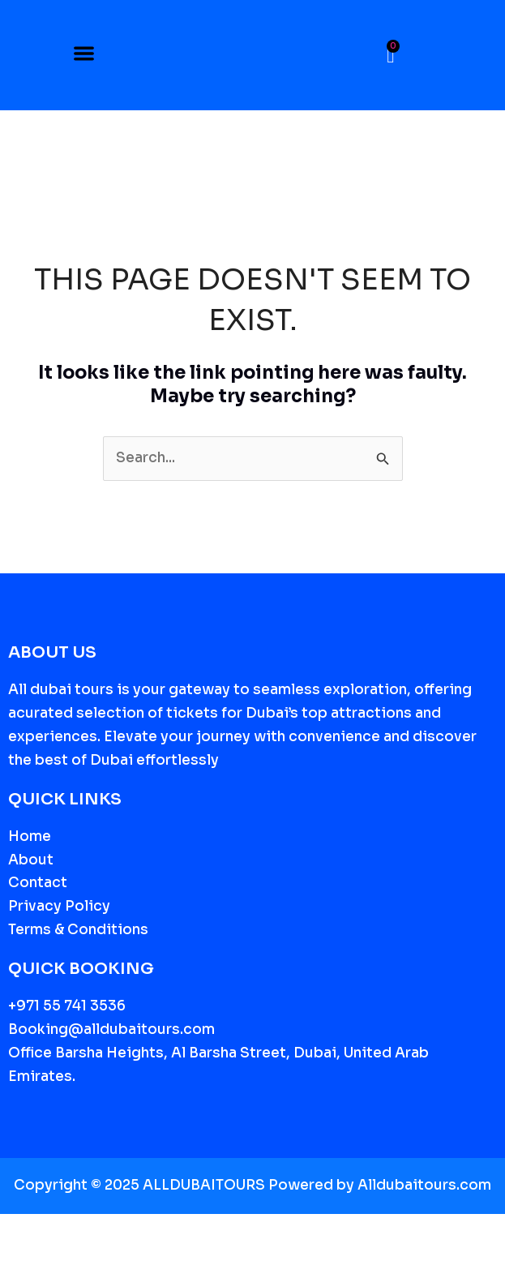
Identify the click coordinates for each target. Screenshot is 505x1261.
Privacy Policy (59, 906)
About (30, 860)
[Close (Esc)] (123, 1229)
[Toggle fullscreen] (52, 1229)
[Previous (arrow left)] (16, 1253)
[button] (84, 55)
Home (29, 836)
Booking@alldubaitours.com (111, 1029)
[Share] (87, 1229)
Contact (37, 882)
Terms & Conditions (78, 929)
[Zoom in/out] (16, 1229)
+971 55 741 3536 (67, 1005)
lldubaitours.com (429, 1185)
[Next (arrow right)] (52, 1253)
